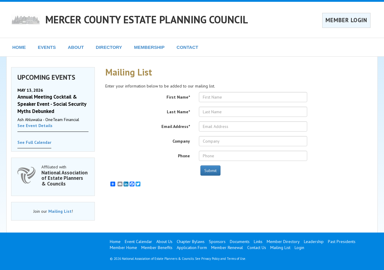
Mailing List (60, 211)
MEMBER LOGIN (346, 20)
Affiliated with (64, 175)
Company (181, 141)
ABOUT (76, 47)
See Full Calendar (34, 142)
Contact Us (256, 247)
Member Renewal (227, 247)
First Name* (178, 97)
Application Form (192, 247)
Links (258, 241)
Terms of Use (236, 259)
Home (115, 241)
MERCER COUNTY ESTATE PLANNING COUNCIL (146, 19)
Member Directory (283, 241)
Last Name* (178, 111)
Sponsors (217, 241)
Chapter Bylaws (191, 241)
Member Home (123, 247)
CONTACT (187, 47)
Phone (184, 156)
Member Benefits (156, 247)
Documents (240, 241)
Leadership (314, 241)
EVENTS (47, 47)
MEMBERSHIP (149, 47)
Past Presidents (342, 241)
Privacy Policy (210, 259)
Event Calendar (138, 241)
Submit (210, 170)
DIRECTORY (109, 47)
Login (299, 247)
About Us (164, 241)
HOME (19, 47)
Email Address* (175, 126)
